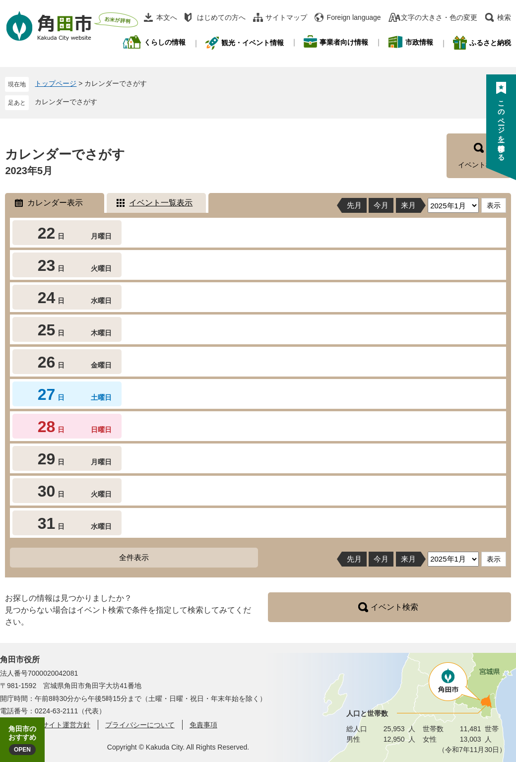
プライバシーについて (140, 725)
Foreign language (354, 17)
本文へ (166, 17)
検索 (504, 17)
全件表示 (134, 557)
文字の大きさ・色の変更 (439, 17)
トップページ (55, 83)
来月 (408, 205)
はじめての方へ (221, 17)
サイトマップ (286, 17)
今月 (381, 205)
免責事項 (203, 725)
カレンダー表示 (55, 202)
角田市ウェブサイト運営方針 (45, 725)
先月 (354, 205)
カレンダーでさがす (66, 102)
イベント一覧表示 (161, 202)
